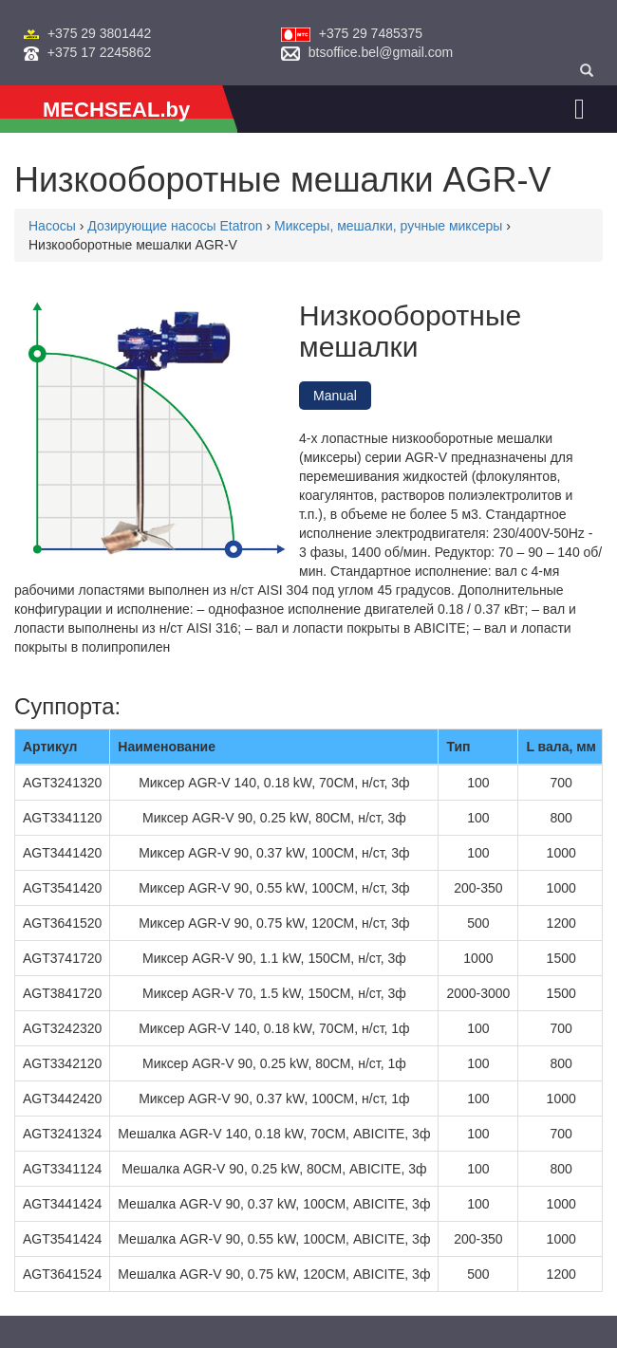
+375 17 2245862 (99, 52)
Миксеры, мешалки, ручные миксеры (388, 225)
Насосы (52, 225)
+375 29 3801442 (99, 33)
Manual (335, 395)
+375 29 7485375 (370, 33)
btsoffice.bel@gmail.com (380, 52)
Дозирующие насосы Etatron (174, 225)
